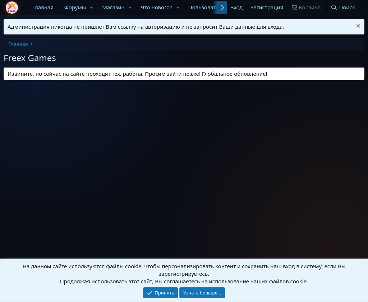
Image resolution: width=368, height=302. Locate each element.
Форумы (75, 7)
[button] (92, 7)
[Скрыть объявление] (357, 27)
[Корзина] (306, 7)
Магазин (113, 7)
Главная (43, 7)
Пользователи (206, 7)
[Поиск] (343, 7)
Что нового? (156, 7)
